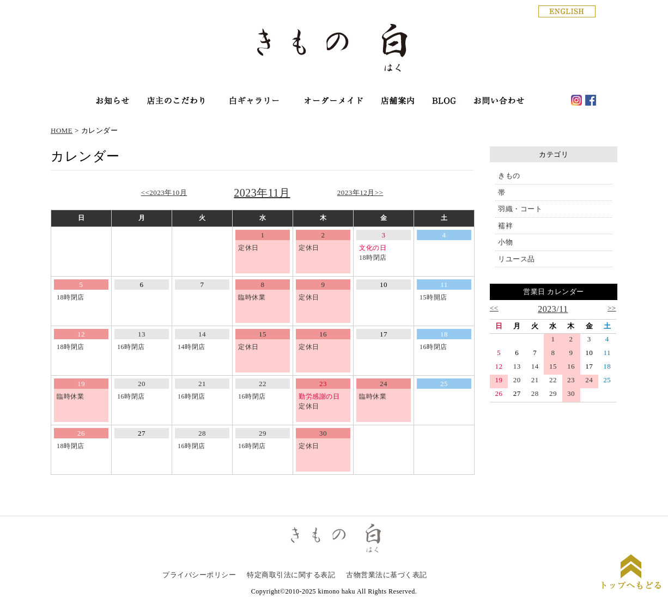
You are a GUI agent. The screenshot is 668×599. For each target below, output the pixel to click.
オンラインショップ (254, 101)
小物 (505, 242)
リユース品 (516, 259)
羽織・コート (520, 209)
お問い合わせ (499, 101)
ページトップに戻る (631, 573)
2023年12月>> (360, 192)
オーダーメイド (333, 101)
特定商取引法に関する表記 (291, 575)
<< (494, 308)
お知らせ (112, 101)
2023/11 (553, 309)
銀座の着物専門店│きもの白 (334, 50)
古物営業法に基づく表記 (386, 575)
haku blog (444, 101)
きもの (509, 176)
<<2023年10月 (164, 192)
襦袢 (505, 226)
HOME (61, 130)
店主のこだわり (176, 101)
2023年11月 (262, 193)
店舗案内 (398, 101)
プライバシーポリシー (199, 575)
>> (612, 308)
